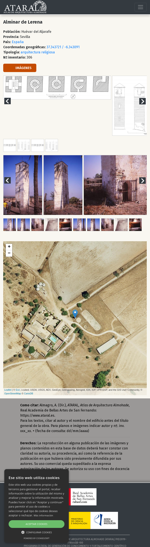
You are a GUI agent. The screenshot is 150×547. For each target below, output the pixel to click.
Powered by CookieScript (36, 538)
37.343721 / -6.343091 (63, 47)
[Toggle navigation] (141, 7)
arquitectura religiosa (38, 52)
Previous (10, 101)
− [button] (9, 253)
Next (145, 101)
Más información (43, 515)
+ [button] (9, 247)
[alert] (36, 506)
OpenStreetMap (12, 393)
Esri (18, 390)
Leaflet (7, 390)
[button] (36, 532)
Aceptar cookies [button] (36, 524)
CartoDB (28, 393)
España (18, 42)
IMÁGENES (20, 68)
